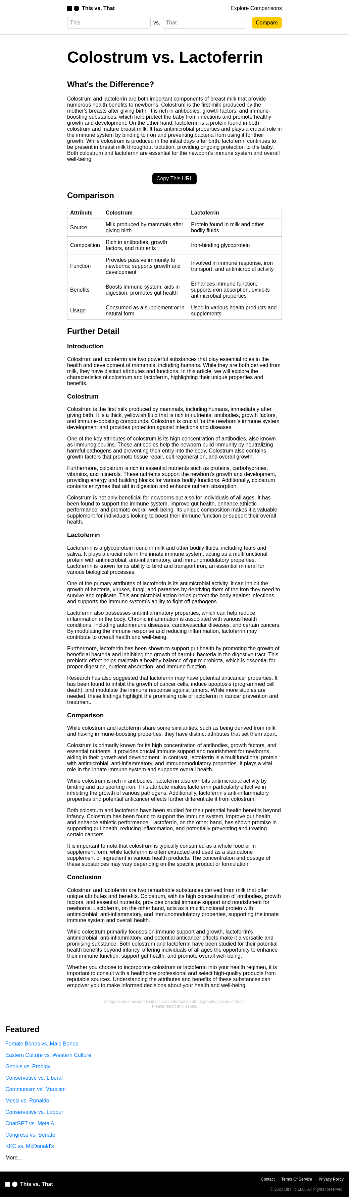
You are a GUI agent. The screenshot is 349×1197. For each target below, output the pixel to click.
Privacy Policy (331, 1179)
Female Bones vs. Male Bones (41, 1043)
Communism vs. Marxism (35, 1089)
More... (13, 1157)
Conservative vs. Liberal (34, 1078)
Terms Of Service (296, 1179)
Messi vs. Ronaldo (27, 1100)
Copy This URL (174, 178)
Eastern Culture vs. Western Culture (48, 1055)
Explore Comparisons (256, 8)
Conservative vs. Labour (34, 1112)
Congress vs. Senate (30, 1135)
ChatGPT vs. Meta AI (30, 1123)
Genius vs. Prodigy (27, 1066)
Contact (268, 1179)
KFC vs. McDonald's (29, 1146)
